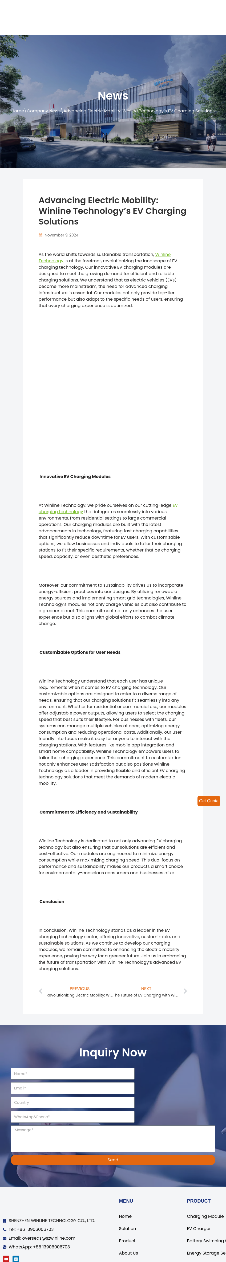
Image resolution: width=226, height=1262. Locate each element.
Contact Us (130, 1237)
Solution (127, 1200)
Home (17, 111)
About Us (128, 1224)
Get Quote (209, 801)
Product (127, 1212)
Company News (44, 111)
